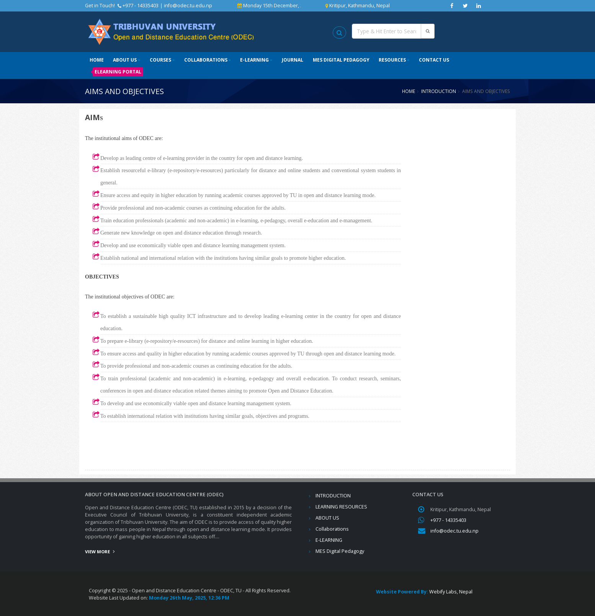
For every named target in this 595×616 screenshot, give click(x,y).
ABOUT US (125, 60)
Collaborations (205, 60)
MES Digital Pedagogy (341, 60)
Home (97, 60)
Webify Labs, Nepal (450, 591)
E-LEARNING (254, 60)
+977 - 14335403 (448, 520)
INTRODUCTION (438, 91)
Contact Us (434, 60)
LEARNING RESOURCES (341, 507)
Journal (292, 60)
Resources (392, 60)
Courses (160, 60)
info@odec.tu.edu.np (188, 5)
